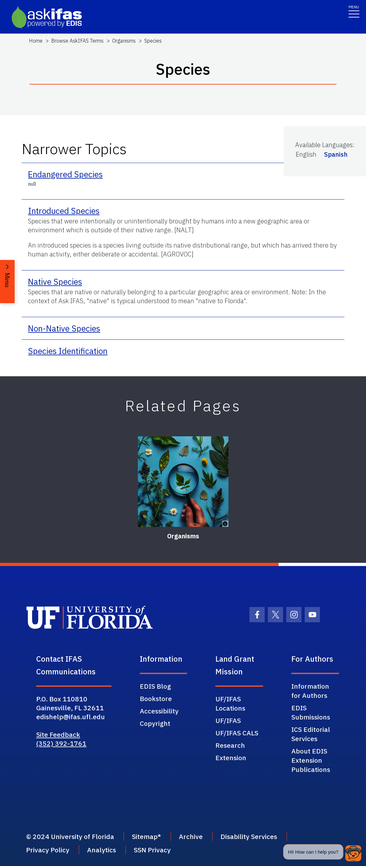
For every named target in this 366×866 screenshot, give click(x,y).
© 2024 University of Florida (70, 836)
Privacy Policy (47, 849)
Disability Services (248, 836)
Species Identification (67, 350)
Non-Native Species (64, 328)
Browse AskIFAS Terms (77, 41)
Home (36, 41)
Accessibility (159, 710)
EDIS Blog (155, 686)
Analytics (101, 849)
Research (230, 745)
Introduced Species (63, 210)
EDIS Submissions (310, 712)
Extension (230, 757)
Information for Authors (310, 691)
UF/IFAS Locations (230, 703)
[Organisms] (183, 481)
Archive (191, 836)
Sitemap (145, 836)
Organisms (124, 41)
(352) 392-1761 (61, 743)
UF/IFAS (228, 720)
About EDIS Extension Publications (310, 760)
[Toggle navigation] (353, 11)
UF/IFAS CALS (236, 732)
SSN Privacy (152, 849)
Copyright (155, 723)
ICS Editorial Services (310, 734)
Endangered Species (65, 174)
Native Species (55, 281)
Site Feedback (58, 734)
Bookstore (156, 698)
